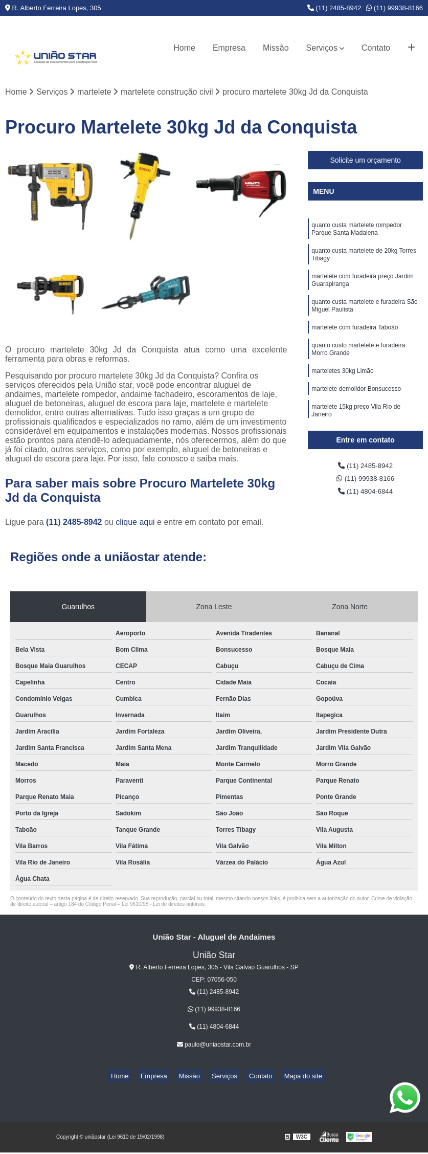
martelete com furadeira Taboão (354, 342)
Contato (376, 47)
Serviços (321, 47)
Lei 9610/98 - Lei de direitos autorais (163, 905)
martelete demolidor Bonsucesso (356, 410)
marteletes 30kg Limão (342, 390)
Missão (276, 47)
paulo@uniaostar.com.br (214, 1046)
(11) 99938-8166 (394, 8)
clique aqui (135, 523)
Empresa (229, 47)
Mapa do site (286, 1078)
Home (184, 47)
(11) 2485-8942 (334, 8)
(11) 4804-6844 (365, 497)
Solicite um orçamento (365, 162)
